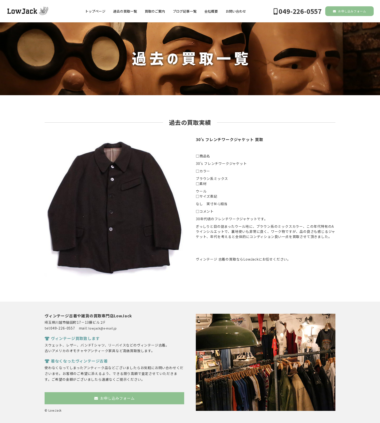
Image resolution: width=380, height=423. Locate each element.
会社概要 (211, 11)
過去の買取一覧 (125, 11)
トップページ (95, 11)
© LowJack (53, 410)
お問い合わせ (236, 11)
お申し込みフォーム (349, 11)
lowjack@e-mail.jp (102, 328)
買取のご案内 (155, 11)
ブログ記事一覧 (185, 11)
